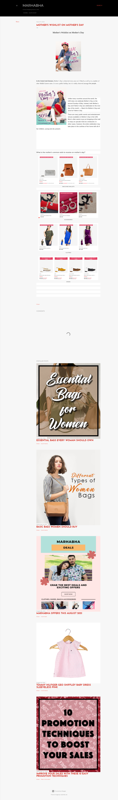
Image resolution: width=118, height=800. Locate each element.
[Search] (99, 5)
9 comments (44, 690)
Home (25, 13)
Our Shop (32, 13)
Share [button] (17, 22)
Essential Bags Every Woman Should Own (64, 440)
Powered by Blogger (59, 791)
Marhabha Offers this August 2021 (59, 613)
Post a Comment (45, 779)
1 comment (44, 616)
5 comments (44, 530)
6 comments (44, 443)
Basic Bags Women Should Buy (56, 527)
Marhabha (33, 5)
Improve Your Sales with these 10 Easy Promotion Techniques (62, 775)
